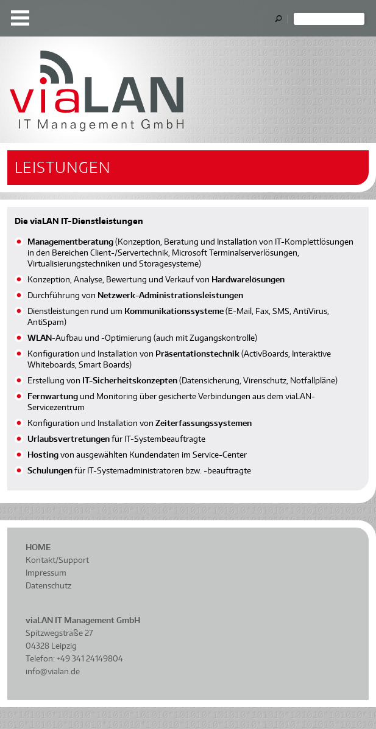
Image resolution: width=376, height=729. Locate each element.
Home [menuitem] (38, 547)
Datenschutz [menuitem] (48, 585)
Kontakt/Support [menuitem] (57, 560)
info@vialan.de (53, 671)
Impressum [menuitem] (46, 572)
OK (281, 19)
